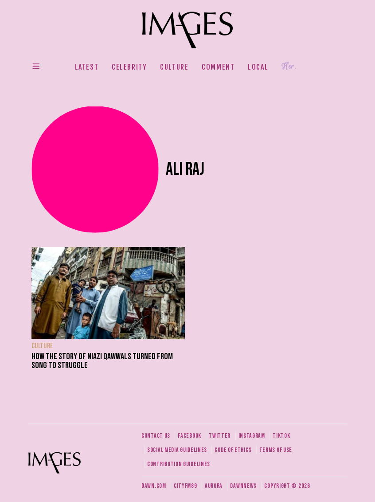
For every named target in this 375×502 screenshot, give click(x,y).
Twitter (219, 435)
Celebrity (129, 67)
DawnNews (243, 486)
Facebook (189, 435)
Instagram (251, 435)
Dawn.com (153, 486)
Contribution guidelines (178, 464)
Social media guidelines (177, 450)
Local (258, 67)
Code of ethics (233, 450)
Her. (289, 66)
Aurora (214, 486)
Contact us (155, 435)
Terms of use (275, 450)
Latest (87, 67)
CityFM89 (185, 486)
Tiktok (281, 435)
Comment (218, 67)
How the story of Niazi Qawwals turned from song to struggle (102, 361)
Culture (174, 67)
